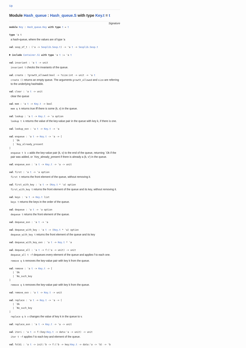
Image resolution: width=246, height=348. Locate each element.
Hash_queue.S (63, 15)
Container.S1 (31, 55)
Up (11, 5)
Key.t (99, 15)
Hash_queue (35, 15)
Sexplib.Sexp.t (51, 47)
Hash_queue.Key (37, 27)
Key (21, 27)
